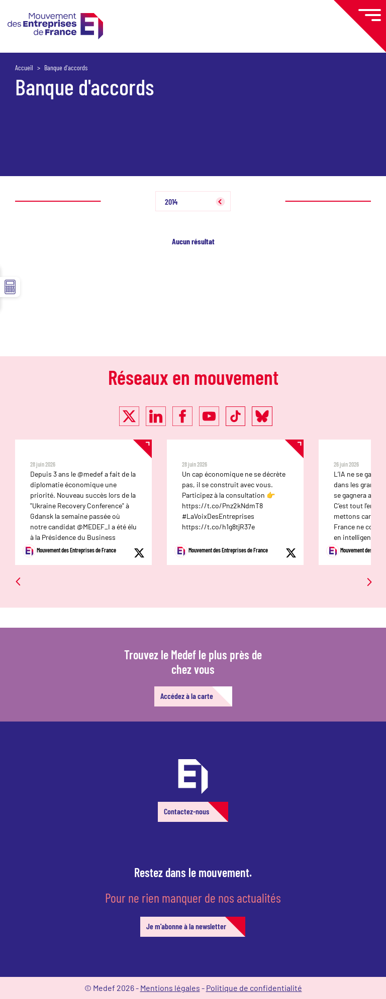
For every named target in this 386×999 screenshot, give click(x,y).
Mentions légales (170, 987)
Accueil (24, 67)
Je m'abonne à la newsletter (186, 926)
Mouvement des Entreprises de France (69, 550)
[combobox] (191, 201)
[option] (91, 502)
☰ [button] (10, 287)
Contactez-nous (186, 811)
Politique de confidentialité (254, 987)
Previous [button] (18, 566)
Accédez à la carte (186, 695)
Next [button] (365, 562)
